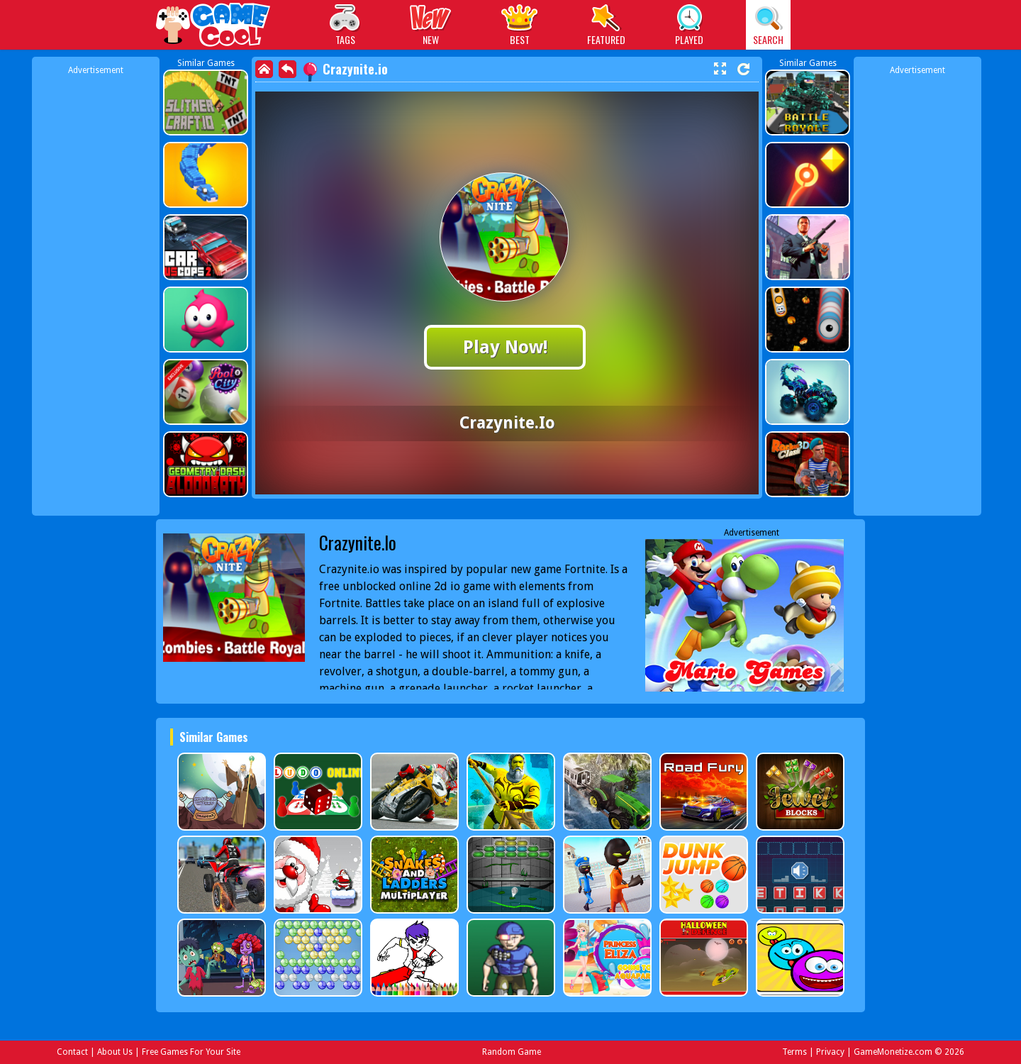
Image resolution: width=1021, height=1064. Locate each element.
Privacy (830, 1052)
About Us (115, 1052)
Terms (794, 1052)
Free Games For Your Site (191, 1052)
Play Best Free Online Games (214, 26)
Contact (72, 1052)
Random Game (511, 1052)
